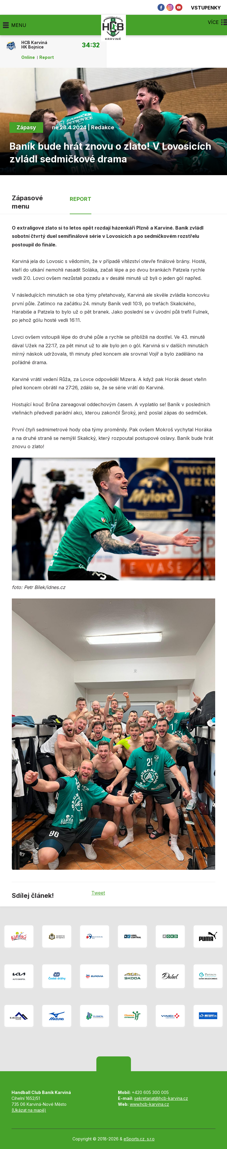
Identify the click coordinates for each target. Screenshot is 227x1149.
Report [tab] (80, 199)
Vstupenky (202, 7)
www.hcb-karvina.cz (149, 1104)
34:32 (91, 45)
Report (46, 57)
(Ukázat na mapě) (29, 1110)
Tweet (98, 893)
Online (28, 57)
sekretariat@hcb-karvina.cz (161, 1098)
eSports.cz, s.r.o (139, 1138)
